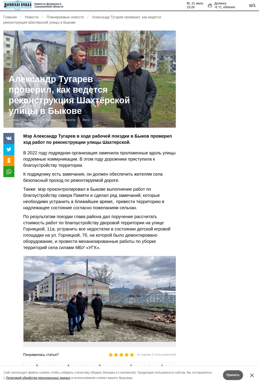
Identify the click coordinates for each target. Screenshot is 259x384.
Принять (233, 375)
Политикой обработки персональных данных (38, 378)
